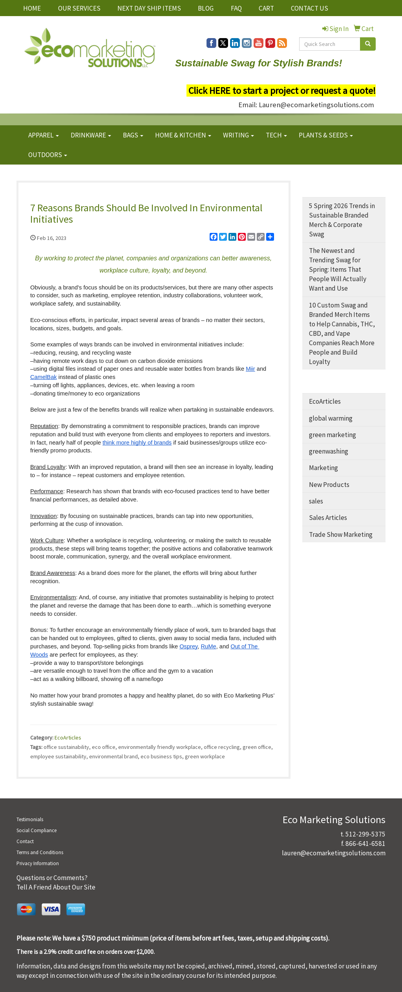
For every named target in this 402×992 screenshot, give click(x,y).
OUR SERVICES (79, 8)
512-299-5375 (365, 834)
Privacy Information (37, 863)
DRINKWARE (91, 135)
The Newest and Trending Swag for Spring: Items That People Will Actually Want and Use (337, 269)
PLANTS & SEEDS (326, 135)
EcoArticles (68, 737)
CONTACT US (309, 8)
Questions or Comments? (52, 877)
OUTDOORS (47, 154)
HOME (32, 8)
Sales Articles (328, 517)
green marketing (332, 434)
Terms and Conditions (39, 852)
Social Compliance (36, 830)
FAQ (236, 8)
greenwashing (328, 451)
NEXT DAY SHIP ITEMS (149, 8)
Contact (25, 841)
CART (266, 8)
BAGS (133, 135)
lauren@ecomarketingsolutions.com (334, 853)
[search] (368, 44)
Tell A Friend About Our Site (55, 887)
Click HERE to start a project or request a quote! (282, 90)
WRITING (238, 135)
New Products (329, 484)
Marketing (323, 467)
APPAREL (43, 135)
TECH (276, 135)
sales (316, 501)
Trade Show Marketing (341, 534)
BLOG (206, 8)
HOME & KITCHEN (183, 135)
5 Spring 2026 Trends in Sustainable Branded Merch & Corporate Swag (342, 219)
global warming (331, 418)
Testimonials (29, 819)
